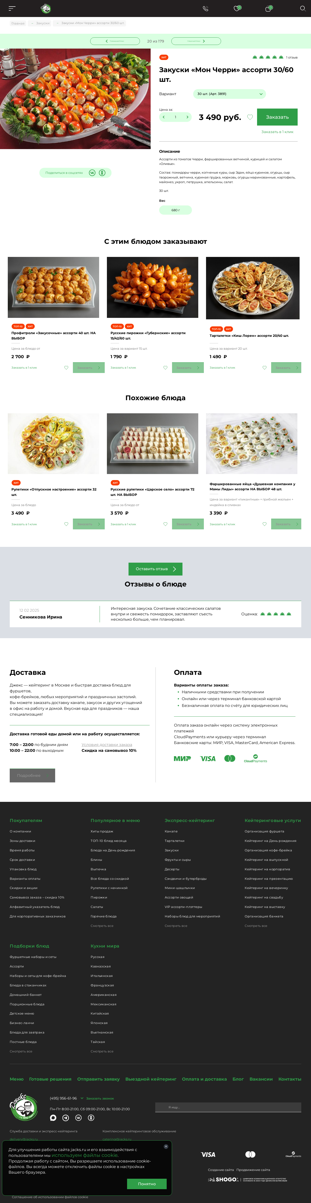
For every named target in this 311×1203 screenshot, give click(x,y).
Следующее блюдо (193, 41)
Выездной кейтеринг (150, 1068)
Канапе (171, 820)
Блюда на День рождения (113, 839)
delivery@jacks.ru (24, 1128)
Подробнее (29, 764)
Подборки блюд (29, 935)
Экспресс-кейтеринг (190, 809)
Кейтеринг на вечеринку (266, 877)
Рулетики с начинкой (109, 877)
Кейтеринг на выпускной (266, 849)
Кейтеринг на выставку (265, 896)
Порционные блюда (27, 993)
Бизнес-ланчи (22, 1012)
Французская (102, 974)
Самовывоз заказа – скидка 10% (37, 887)
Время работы (22, 839)
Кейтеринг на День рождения (270, 830)
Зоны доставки (22, 830)
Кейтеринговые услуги (273, 809)
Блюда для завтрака (27, 1022)
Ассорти (17, 955)
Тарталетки (175, 830)
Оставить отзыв (152, 558)
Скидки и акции (23, 877)
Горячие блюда (104, 905)
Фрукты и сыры (178, 849)
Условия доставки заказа (107, 733)
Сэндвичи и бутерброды (186, 868)
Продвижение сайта (253, 1159)
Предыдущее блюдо (117, 41)
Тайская (98, 1031)
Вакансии (261, 1068)
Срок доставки (22, 849)
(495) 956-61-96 (63, 1087)
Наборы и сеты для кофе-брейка (38, 965)
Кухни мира (105, 935)
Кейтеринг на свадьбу (264, 887)
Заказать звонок (100, 1087)
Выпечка (98, 858)
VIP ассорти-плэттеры (183, 896)
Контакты (289, 1068)
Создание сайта (221, 1159)
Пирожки (99, 887)
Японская (99, 1012)
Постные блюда (23, 1031)
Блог (238, 1068)
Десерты (172, 858)
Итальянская (102, 965)
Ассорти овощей (179, 887)
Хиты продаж (102, 820)
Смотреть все (102, 915)
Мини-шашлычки (180, 877)
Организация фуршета (264, 820)
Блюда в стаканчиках (28, 974)
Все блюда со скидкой (110, 868)
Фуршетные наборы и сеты (33, 946)
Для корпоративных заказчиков (38, 905)
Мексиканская (103, 993)
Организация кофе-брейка (268, 839)
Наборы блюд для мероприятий (192, 905)
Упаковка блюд (23, 858)
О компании (20, 820)
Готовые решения (50, 1068)
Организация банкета (264, 905)
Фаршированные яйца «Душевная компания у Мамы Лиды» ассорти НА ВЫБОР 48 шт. (251, 473)
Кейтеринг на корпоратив (267, 858)
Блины (96, 849)
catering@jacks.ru (117, 1128)
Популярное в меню (115, 809)
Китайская (100, 1003)
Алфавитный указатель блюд (35, 896)
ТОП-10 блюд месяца (109, 830)
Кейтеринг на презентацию (269, 868)
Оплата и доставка (204, 1068)
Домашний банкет (26, 984)
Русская (97, 946)
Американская (104, 984)
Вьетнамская (102, 1022)
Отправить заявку (98, 1068)
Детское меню (22, 1003)
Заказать (275, 118)
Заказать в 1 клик (276, 132)
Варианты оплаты (25, 868)
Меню (17, 1068)
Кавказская (101, 955)
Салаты (97, 896)
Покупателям (26, 809)
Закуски (172, 839)
